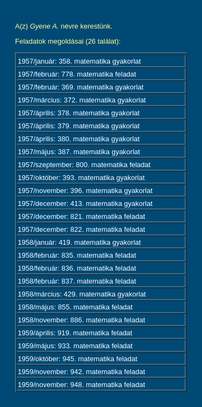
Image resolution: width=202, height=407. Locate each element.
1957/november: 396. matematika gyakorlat (85, 191)
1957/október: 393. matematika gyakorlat (81, 178)
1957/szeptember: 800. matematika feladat (84, 165)
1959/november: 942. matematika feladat (81, 372)
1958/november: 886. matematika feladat (81, 320)
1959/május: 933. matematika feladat (75, 346)
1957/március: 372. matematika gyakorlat (82, 100)
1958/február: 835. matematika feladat (77, 255)
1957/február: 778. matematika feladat (77, 74)
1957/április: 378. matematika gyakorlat (79, 113)
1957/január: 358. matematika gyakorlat (79, 61)
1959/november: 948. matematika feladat (81, 385)
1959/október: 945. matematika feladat (77, 359)
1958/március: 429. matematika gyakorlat (82, 294)
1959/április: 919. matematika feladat (75, 333)
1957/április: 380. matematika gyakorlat (79, 139)
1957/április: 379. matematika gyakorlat (79, 126)
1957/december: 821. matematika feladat (81, 216)
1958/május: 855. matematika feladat (75, 307)
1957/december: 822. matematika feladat (81, 229)
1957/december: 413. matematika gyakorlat (85, 203)
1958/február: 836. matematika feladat (77, 268)
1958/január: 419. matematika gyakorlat (79, 242)
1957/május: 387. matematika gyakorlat (79, 152)
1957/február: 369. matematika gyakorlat (80, 87)
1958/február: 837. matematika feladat (77, 281)
